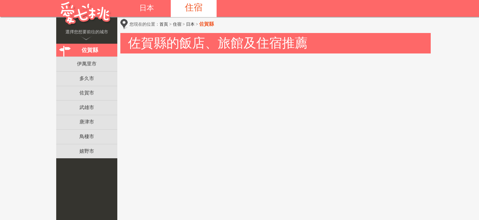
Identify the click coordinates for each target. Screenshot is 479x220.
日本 (146, 8)
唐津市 (86, 121)
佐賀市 (86, 92)
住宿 (194, 7)
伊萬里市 (87, 63)
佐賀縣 (90, 50)
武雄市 (86, 107)
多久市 (86, 78)
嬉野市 (86, 151)
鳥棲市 (86, 136)
